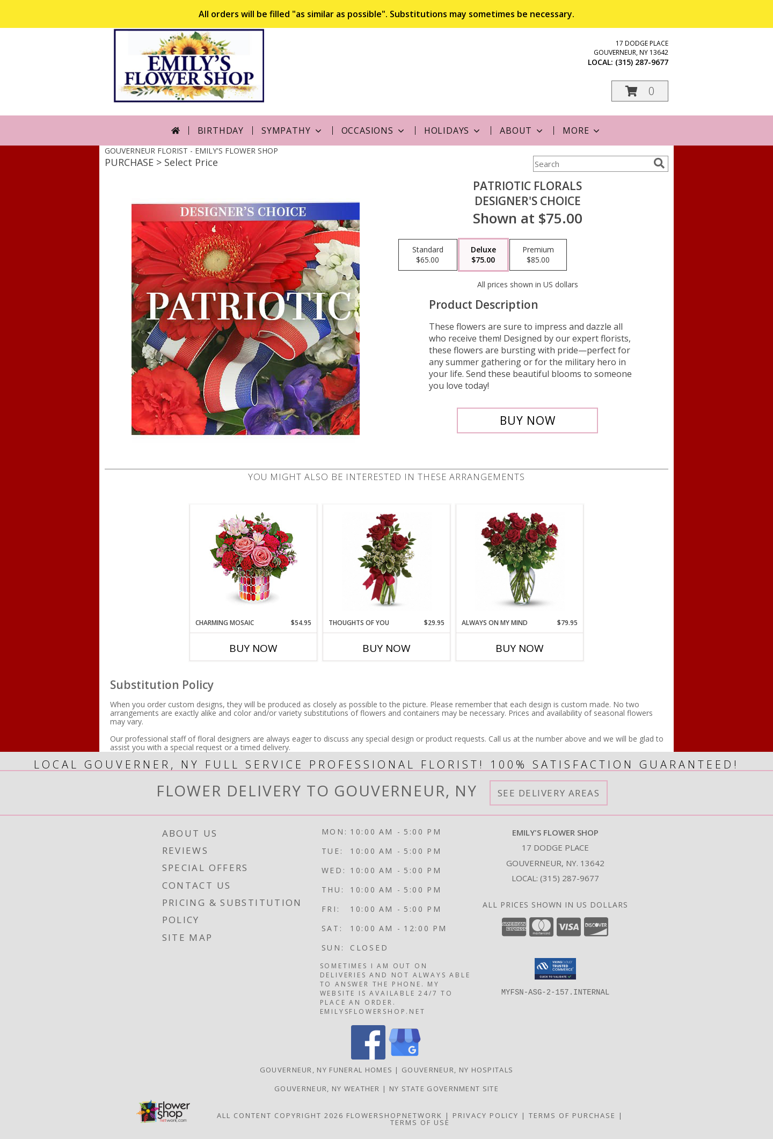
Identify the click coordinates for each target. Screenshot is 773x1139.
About (522, 130)
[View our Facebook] (368, 1056)
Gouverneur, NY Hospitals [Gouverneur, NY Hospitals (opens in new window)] (457, 1070)
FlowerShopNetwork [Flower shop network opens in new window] (394, 1115)
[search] (659, 163)
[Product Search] (591, 163)
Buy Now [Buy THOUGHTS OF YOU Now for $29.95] (386, 648)
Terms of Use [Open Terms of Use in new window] (420, 1122)
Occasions (373, 130)
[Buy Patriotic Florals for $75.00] (527, 420)
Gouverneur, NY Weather (327, 1088)
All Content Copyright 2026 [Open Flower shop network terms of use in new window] (280, 1115)
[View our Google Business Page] (405, 1056)
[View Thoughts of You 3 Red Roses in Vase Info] (387, 561)
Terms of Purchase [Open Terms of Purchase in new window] (572, 1115)
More (582, 130)
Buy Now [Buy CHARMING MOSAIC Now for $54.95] (253, 648)
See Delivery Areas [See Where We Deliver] (549, 793)
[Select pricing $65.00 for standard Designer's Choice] (428, 255)
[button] (639, 91)
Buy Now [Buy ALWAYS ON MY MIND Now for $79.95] (519, 648)
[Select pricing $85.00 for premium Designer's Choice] (538, 255)
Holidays (453, 130)
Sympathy (292, 130)
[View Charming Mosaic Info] (253, 561)
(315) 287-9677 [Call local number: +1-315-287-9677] (641, 62)
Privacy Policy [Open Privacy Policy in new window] (486, 1115)
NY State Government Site (444, 1088)
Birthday (221, 130)
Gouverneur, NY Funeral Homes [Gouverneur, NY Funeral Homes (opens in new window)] (326, 1070)
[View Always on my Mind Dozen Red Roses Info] (520, 561)
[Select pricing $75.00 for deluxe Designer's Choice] (483, 255)
